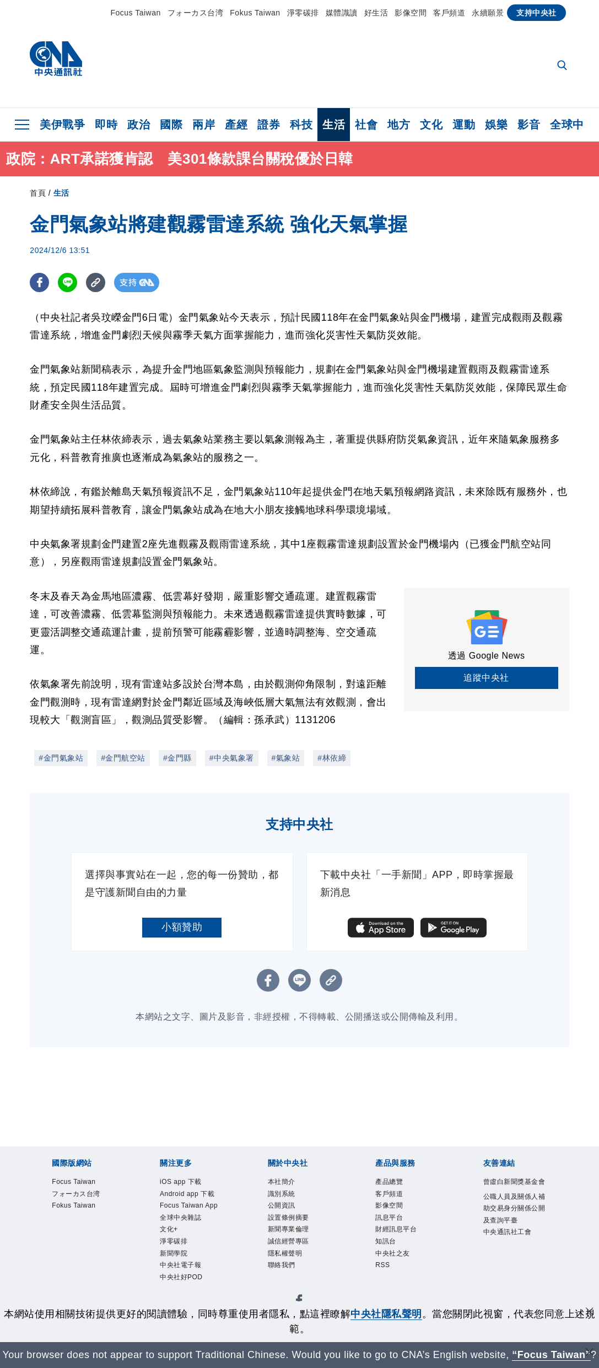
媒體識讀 (342, 13)
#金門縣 (177, 757)
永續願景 (488, 13)
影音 (528, 125)
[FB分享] (39, 282)
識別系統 (283, 1195)
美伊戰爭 (62, 125)
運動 (463, 125)
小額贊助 (181, 927)
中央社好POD (183, 1298)
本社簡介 (283, 1182)
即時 (106, 125)
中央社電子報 (182, 1284)
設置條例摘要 (290, 1221)
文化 (431, 125)
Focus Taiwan (135, 13)
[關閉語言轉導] (589, 1353)
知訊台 (386, 1246)
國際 (171, 125)
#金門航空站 (123, 757)
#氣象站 (286, 757)
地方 (398, 125)
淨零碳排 (303, 13)
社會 (366, 125)
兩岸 (203, 125)
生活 (333, 125)
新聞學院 (175, 1272)
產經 (236, 125)
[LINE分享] (67, 282)
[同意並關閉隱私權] (589, 1312)
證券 (268, 125)
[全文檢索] (563, 66)
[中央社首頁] (56, 61)
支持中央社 (536, 12)
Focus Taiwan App (184, 1214)
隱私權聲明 (286, 1259)
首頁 (38, 192)
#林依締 (331, 757)
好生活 (376, 13)
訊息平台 (390, 1221)
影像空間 (411, 13)
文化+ (169, 1246)
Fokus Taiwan (255, 13)
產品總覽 (390, 1182)
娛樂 (496, 125)
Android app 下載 (190, 1195)
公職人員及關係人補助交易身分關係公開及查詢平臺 (513, 1223)
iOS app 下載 (183, 1182)
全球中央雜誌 (182, 1234)
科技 (301, 125)
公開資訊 (283, 1208)
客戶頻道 (449, 13)
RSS (383, 1272)
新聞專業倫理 (290, 1234)
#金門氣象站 (61, 757)
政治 (138, 125)
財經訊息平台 (397, 1234)
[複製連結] (95, 282)
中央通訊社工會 (509, 1249)
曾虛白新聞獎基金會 (513, 1188)
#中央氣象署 (231, 757)
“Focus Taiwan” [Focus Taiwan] (551, 1354)
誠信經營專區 (290, 1246)
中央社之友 (394, 1259)
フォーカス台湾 (196, 13)
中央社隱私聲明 (386, 1313)
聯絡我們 (283, 1272)
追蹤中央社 (486, 677)
